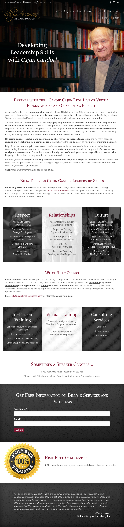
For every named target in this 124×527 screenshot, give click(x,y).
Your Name (20, 409)
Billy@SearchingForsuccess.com (26, 296)
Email (17, 419)
